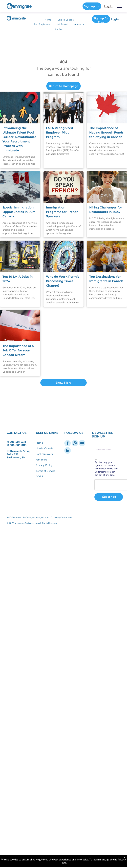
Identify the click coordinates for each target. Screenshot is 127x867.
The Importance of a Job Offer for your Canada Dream (18, 350)
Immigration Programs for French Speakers (62, 212)
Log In (108, 6)
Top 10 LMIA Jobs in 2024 (17, 279)
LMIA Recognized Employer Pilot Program (59, 132)
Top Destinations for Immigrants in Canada (106, 279)
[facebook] (67, 443)
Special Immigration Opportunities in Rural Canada (19, 212)
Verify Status (12, 517)
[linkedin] (67, 451)
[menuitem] (48, 20)
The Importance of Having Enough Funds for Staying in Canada (106, 132)
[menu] (119, 6)
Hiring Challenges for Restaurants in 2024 (105, 210)
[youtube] (82, 443)
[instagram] (75, 443)
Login (115, 19)
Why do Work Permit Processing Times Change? (62, 281)
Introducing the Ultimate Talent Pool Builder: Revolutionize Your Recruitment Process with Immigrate (19, 139)
